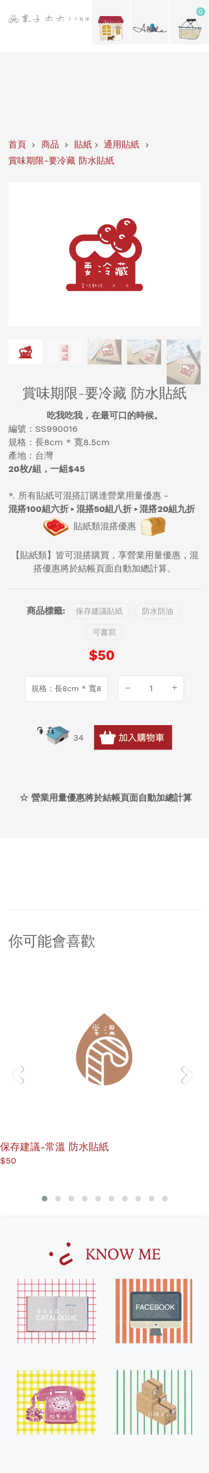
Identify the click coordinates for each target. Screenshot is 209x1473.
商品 (50, 144)
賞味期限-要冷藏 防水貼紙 (61, 160)
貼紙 (83, 144)
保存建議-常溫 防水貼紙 (54, 1146)
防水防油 (157, 611)
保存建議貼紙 (99, 611)
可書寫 (104, 632)
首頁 (17, 144)
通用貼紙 (121, 144)
